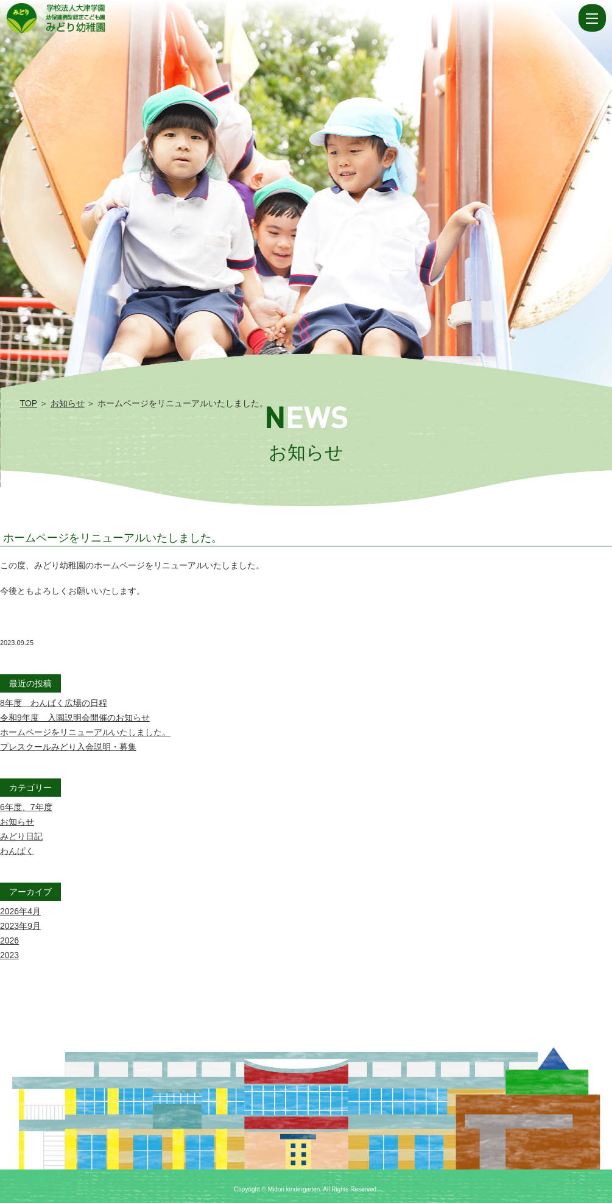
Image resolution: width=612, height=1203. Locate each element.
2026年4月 (20, 911)
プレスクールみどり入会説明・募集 (68, 747)
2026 (9, 940)
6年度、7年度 (26, 807)
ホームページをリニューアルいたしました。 (112, 538)
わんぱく (17, 851)
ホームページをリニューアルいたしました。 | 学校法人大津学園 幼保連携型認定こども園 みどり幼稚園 (290, 18)
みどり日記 (21, 836)
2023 (9, 955)
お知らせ (68, 403)
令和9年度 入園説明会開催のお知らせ (75, 717)
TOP (28, 403)
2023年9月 (20, 926)
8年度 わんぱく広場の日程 (53, 703)
